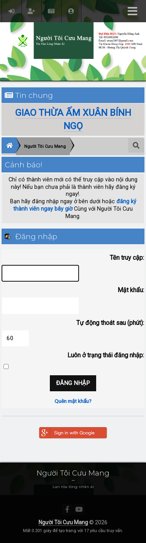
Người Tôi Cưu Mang (63, 522)
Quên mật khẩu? (73, 401)
